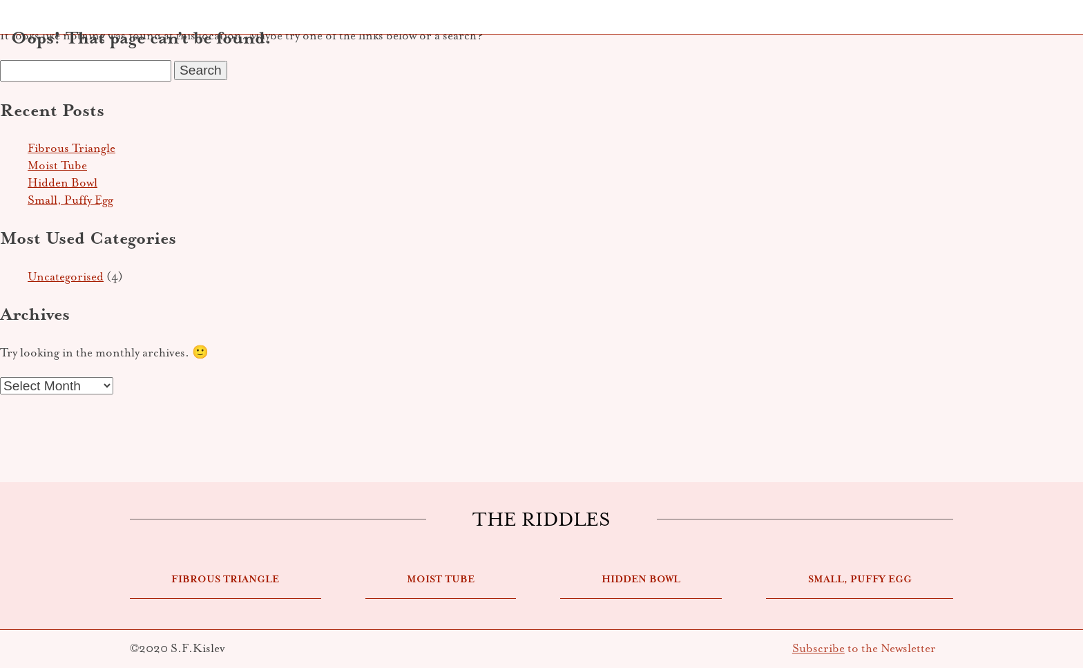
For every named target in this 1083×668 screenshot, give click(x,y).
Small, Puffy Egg (70, 200)
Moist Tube (57, 165)
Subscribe (818, 648)
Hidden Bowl (62, 182)
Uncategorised (66, 276)
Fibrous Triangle (71, 148)
